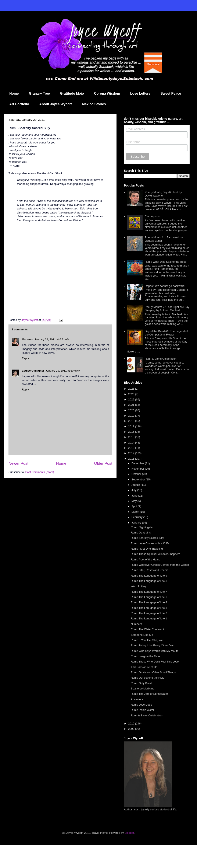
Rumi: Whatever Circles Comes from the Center (160, 564)
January (137, 522)
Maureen (27, 339)
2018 (131, 420)
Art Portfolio (19, 104)
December (138, 463)
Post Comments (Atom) (39, 472)
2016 (131, 431)
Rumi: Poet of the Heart (145, 559)
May (134, 501)
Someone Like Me (142, 634)
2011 (131, 458)
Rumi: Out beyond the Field (147, 677)
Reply (25, 358)
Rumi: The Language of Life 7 (149, 591)
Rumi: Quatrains (141, 532)
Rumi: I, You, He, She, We (147, 640)
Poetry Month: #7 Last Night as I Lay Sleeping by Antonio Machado (167, 308)
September (139, 479)
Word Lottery (138, 586)
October (137, 474)
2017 (131, 426)
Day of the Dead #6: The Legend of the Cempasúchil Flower (166, 333)
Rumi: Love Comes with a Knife (150, 543)
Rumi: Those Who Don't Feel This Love (155, 661)
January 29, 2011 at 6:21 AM (51, 339)
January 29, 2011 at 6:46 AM (62, 370)
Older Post (103, 463)
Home (14, 93)
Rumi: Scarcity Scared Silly (147, 537)
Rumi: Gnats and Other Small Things (153, 672)
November (138, 468)
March (136, 511)
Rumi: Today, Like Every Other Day (152, 645)
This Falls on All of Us (144, 667)
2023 (131, 394)
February (137, 517)
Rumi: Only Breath (142, 683)
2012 (131, 453)
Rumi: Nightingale (142, 527)
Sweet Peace (171, 93)
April (135, 506)
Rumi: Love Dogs (141, 704)
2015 (131, 437)
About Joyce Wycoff (55, 104)
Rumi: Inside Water (142, 710)
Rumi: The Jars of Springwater (149, 693)
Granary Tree (39, 93)
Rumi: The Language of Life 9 (149, 575)
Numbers (136, 624)
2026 (131, 388)
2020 (131, 410)
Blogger (129, 832)
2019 (131, 415)
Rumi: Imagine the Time (145, 656)
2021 (131, 404)
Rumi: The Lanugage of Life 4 (149, 602)
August (136, 484)
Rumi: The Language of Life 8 (149, 581)
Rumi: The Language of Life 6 (149, 597)
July (134, 490)
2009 (131, 728)
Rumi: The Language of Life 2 (149, 613)
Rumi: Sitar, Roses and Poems (149, 570)
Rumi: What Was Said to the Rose (165, 261)
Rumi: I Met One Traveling (147, 548)
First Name (133, 142)
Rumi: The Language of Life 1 (149, 618)
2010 (131, 723)
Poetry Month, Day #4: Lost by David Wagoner (163, 194)
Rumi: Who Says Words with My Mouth (154, 651)
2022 (131, 399)
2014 (131, 442)
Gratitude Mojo (72, 93)
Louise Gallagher (33, 370)
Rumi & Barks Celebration (160, 358)
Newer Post (18, 463)
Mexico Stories (94, 104)
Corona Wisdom (107, 93)
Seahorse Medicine (142, 688)
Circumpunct (152, 216)
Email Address (135, 129)
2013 (131, 447)
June (135, 495)
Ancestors (137, 699)
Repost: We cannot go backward (165, 286)
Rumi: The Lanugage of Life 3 (149, 607)
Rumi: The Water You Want (147, 629)
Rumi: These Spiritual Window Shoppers (155, 554)
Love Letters (140, 93)
